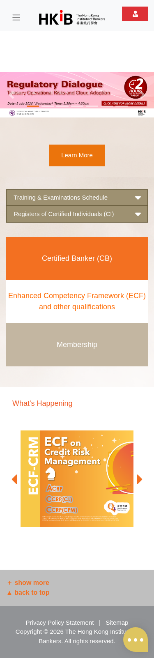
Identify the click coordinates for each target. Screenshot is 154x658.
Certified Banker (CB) (77, 258)
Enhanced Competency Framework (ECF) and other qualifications (77, 301)
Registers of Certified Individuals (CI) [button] (77, 214)
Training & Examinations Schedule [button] (77, 197)
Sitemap (117, 622)
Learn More (77, 155)
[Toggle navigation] (16, 17)
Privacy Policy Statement (60, 622)
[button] (11, 94)
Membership (77, 345)
